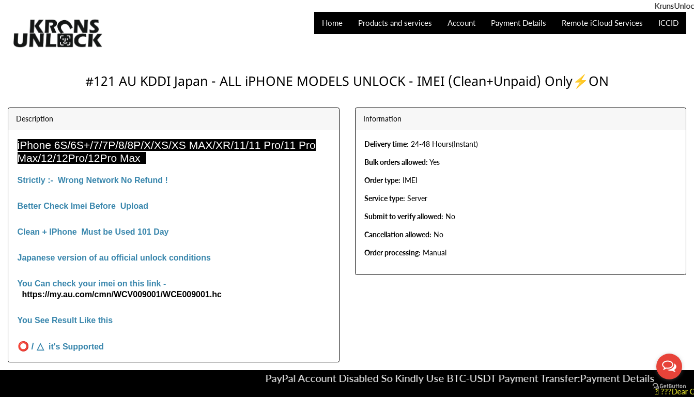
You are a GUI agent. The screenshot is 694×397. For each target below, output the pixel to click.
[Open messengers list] (669, 366)
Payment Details (625, 378)
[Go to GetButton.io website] (669, 386)
